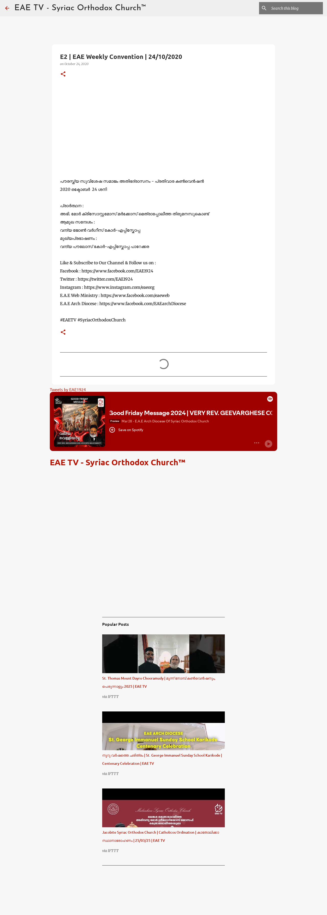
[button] (63, 74)
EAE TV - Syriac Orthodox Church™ (80, 8)
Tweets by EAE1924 (68, 389)
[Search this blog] (296, 8)
